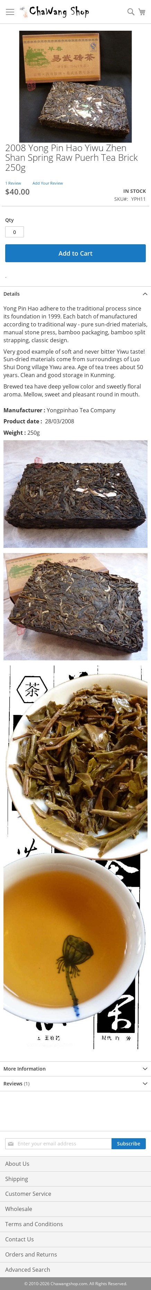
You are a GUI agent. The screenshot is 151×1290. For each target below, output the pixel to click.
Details (11, 294)
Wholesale (18, 1209)
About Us (17, 1164)
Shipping (16, 1179)
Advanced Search (27, 1269)
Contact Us (19, 1239)
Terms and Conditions (34, 1224)
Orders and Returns (31, 1254)
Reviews (16, 1083)
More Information (24, 1068)
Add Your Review (48, 183)
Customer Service (28, 1194)
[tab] (75, 293)
